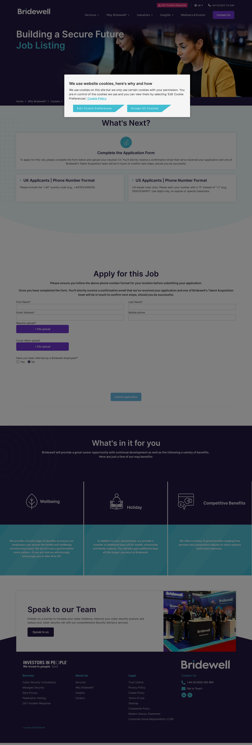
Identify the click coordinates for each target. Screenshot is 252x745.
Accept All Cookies (145, 108)
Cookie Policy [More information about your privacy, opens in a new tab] (97, 98)
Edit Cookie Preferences (94, 108)
